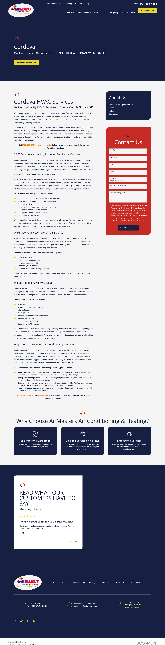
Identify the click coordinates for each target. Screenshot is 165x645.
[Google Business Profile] (21, 621)
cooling (55, 119)
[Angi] (27, 621)
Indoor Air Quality (105, 583)
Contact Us (147, 11)
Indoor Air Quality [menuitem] (111, 13)
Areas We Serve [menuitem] (128, 13)
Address (113, 178)
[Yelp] (33, 621)
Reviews (78, 4)
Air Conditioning (79, 583)
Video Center (141, 583)
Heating (92, 583)
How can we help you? (117, 193)
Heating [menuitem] (97, 13)
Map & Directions (132, 607)
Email (112, 171)
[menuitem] (128, 104)
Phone (112, 164)
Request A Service (26, 63)
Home (55, 583)
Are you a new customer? (118, 186)
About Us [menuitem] (70, 13)
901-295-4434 (148, 3)
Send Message (128, 228)
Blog (87, 4)
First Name (113, 150)
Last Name (113, 157)
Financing (68, 4)
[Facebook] (15, 621)
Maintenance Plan (54, 4)
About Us (65, 583)
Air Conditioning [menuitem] (84, 13)
